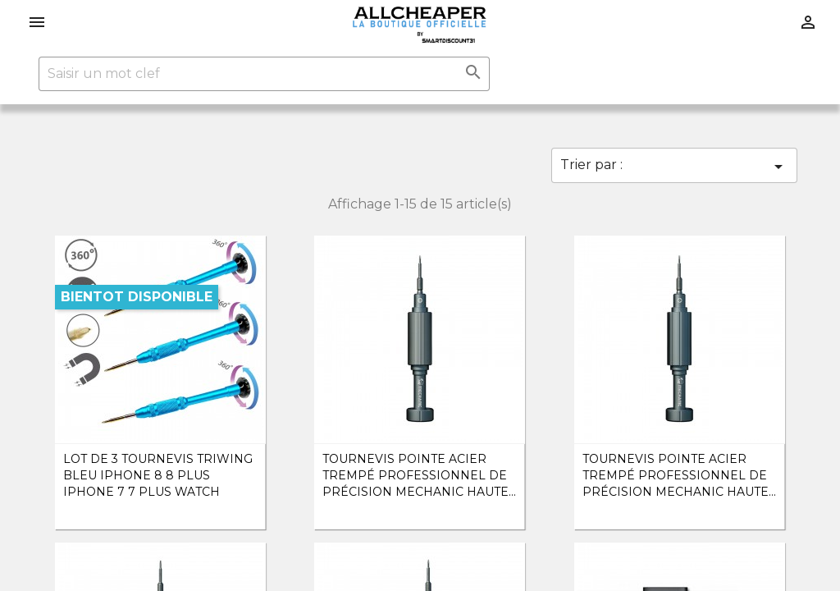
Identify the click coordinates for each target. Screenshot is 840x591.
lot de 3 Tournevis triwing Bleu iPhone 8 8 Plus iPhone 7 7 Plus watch (158, 475)
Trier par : (674, 166)
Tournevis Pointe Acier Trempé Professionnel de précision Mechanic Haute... (419, 475)
